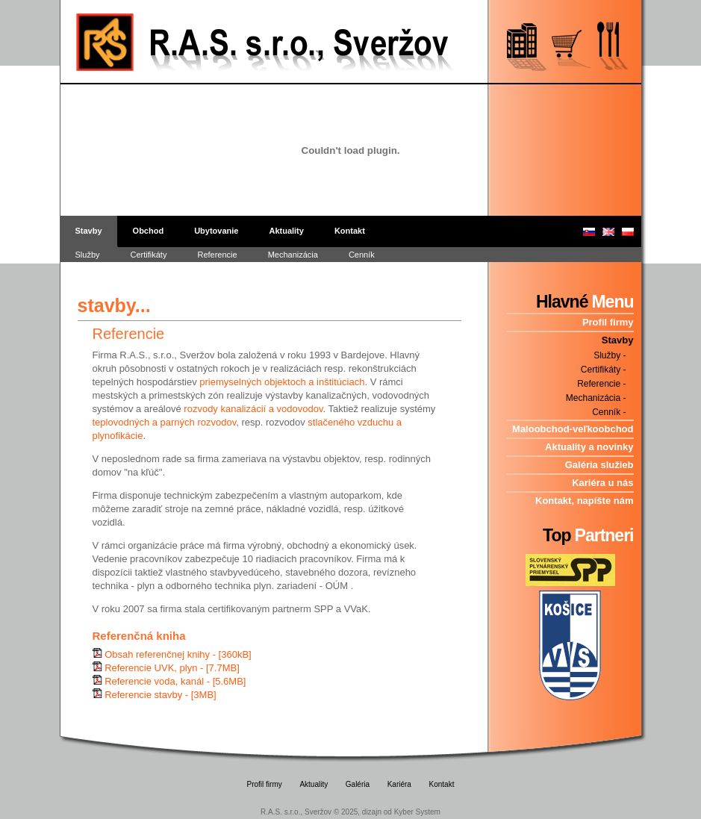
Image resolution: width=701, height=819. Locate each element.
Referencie (217, 254)
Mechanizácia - (596, 398)
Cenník (362, 254)
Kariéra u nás (602, 482)
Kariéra (399, 784)
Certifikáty (149, 254)
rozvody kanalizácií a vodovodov (253, 408)
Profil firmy (608, 322)
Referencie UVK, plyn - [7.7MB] (172, 667)
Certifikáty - (603, 369)
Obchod (148, 230)
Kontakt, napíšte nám (584, 500)
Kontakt (349, 230)
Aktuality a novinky (589, 446)
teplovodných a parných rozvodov (165, 422)
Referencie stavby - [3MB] (160, 694)
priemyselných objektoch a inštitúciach (281, 381)
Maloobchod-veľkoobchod (572, 429)
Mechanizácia (293, 254)
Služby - (609, 355)
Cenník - (609, 412)
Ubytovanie (216, 230)
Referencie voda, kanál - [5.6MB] (175, 681)
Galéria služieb (599, 464)
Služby (87, 254)
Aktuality (286, 230)
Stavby (88, 230)
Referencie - (601, 384)
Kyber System (417, 812)
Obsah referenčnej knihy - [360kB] (178, 654)
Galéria (358, 784)
